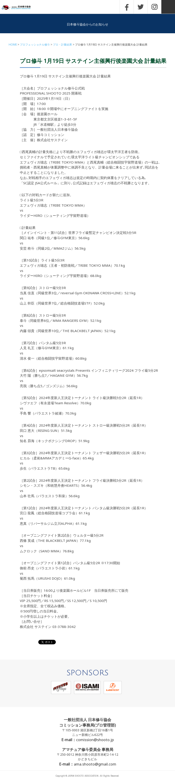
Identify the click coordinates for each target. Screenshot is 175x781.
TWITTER (140, 7)
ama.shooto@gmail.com (95, 764)
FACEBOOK (127, 7)
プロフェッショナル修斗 (35, 44)
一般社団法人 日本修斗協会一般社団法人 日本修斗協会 (19, 7)
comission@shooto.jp (95, 739)
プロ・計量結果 (62, 44)
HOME (13, 44)
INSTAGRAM (154, 7)
